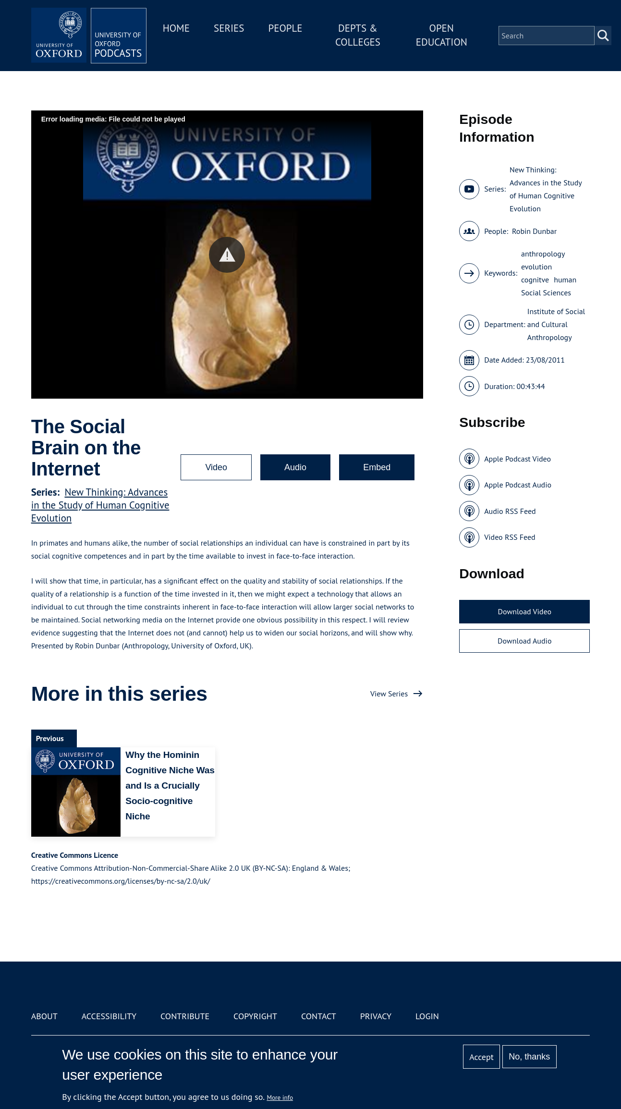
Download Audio (524, 641)
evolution (536, 266)
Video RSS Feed (510, 537)
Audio (295, 467)
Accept (481, 1056)
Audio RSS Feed (510, 511)
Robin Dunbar (534, 231)
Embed (376, 467)
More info (280, 1097)
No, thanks (529, 1056)
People (285, 28)
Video (216, 467)
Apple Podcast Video (517, 458)
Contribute (184, 1016)
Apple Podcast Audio (517, 484)
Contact (318, 1016)
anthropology (543, 253)
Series (229, 28)
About (44, 1016)
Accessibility (109, 1016)
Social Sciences (546, 292)
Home (176, 28)
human (565, 279)
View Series (389, 693)
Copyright (255, 1016)
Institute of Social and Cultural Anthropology (556, 324)
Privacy (375, 1016)
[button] (227, 255)
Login (427, 1016)
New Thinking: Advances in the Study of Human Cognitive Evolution (100, 505)
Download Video (524, 611)
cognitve (535, 279)
